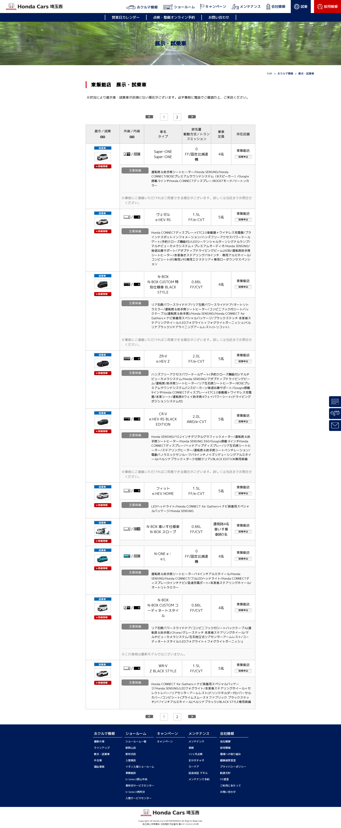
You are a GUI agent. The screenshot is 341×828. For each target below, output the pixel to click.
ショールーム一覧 (135, 741)
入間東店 (130, 760)
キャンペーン (165, 741)
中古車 (98, 760)
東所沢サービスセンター (139, 785)
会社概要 (225, 741)
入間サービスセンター (138, 798)
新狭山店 (130, 748)
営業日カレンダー (126, 17)
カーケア (194, 767)
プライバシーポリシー (233, 767)
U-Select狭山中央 (136, 779)
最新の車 (99, 741)
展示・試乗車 (102, 754)
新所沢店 (130, 754)
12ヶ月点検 (195, 754)
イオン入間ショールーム (139, 767)
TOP (269, 73)
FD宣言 (224, 779)
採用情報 (225, 748)
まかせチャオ (196, 760)
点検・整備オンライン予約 (174, 17)
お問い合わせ (218, 17)
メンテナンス (196, 741)
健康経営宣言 (228, 760)
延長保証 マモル (198, 773)
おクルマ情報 (285, 73)
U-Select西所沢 (135, 792)
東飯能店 (130, 773)
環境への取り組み (230, 754)
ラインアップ (102, 748)
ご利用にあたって (230, 785)
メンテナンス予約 (199, 779)
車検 (191, 748)
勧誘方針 (225, 773)
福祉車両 (99, 767)
